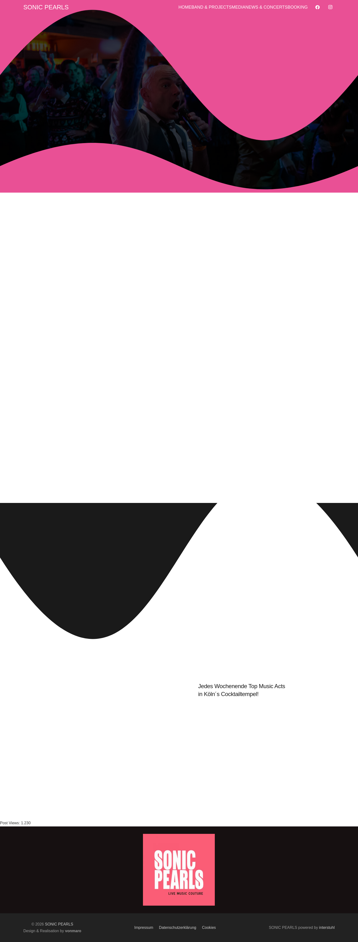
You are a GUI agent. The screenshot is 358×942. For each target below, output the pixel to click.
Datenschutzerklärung (177, 927)
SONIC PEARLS (59, 924)
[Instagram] (330, 7)
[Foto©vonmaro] (179, 103)
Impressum (143, 927)
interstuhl (327, 927)
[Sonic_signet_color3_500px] (179, 870)
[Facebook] (317, 7)
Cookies (209, 927)
